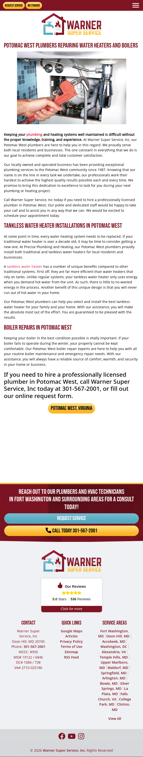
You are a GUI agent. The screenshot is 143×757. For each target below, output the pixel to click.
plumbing (34, 134)
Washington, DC (114, 646)
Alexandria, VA (114, 652)
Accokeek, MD (113, 641)
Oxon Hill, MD (117, 636)
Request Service (14, 5)
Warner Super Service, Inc (64, 750)
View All (114, 718)
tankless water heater (24, 266)
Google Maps (71, 631)
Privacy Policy (71, 641)
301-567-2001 (34, 646)
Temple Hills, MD (114, 657)
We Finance (34, 5)
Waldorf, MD (118, 667)
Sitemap (71, 652)
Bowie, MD (109, 683)
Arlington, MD (113, 678)
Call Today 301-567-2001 (71, 526)
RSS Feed (71, 657)
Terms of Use (71, 646)
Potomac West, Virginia (71, 408)
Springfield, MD (113, 673)
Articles (71, 636)
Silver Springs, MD (115, 686)
